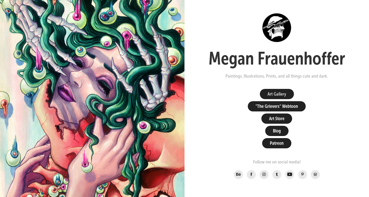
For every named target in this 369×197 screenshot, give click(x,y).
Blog (277, 130)
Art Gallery (277, 94)
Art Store (276, 118)
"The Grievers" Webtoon (276, 106)
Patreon (277, 143)
